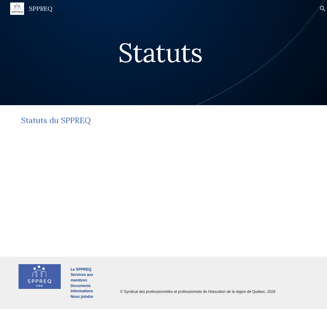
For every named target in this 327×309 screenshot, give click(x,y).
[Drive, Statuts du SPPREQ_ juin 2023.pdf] (64, 196)
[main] (163, 52)
